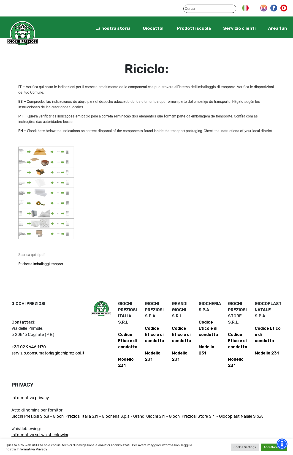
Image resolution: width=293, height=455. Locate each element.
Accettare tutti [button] (274, 447)
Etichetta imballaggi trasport (40, 264)
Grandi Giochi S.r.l (149, 416)
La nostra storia (112, 28)
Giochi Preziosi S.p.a (30, 416)
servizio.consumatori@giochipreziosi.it (47, 353)
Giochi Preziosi (22, 33)
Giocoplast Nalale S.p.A (241, 416)
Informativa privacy (30, 397)
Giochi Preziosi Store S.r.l (192, 416)
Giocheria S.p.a (116, 416)
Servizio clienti (239, 28)
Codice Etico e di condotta (127, 340)
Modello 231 (267, 353)
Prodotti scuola (194, 28)
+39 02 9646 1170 (28, 346)
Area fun (277, 28)
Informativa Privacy (32, 449)
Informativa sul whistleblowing (40, 434)
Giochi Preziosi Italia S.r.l (75, 416)
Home (81, 28)
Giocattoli (154, 28)
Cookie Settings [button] (244, 447)
